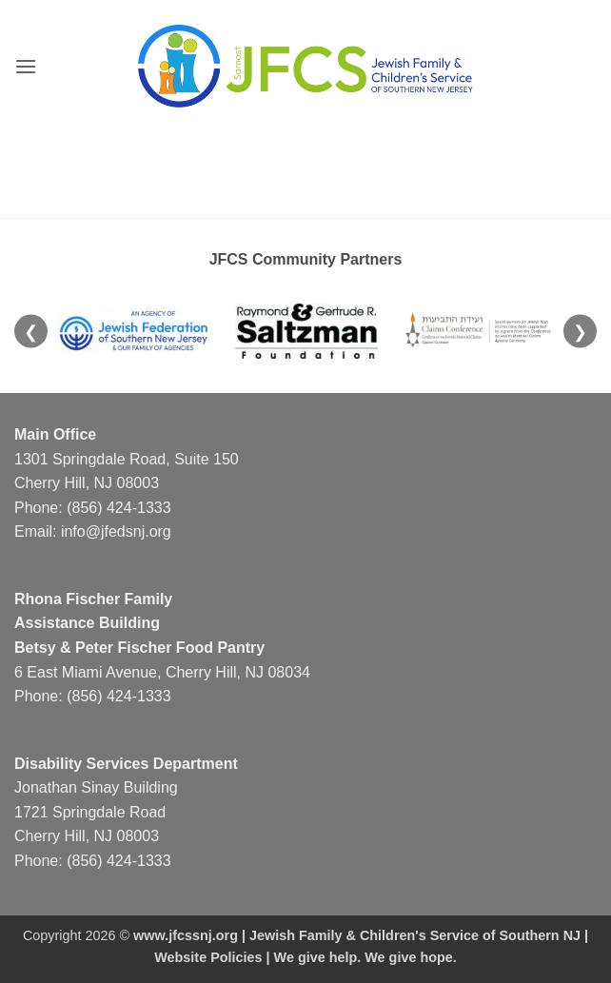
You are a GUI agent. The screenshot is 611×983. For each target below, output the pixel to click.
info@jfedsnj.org (116, 531)
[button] (25, 66)
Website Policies (208, 957)
